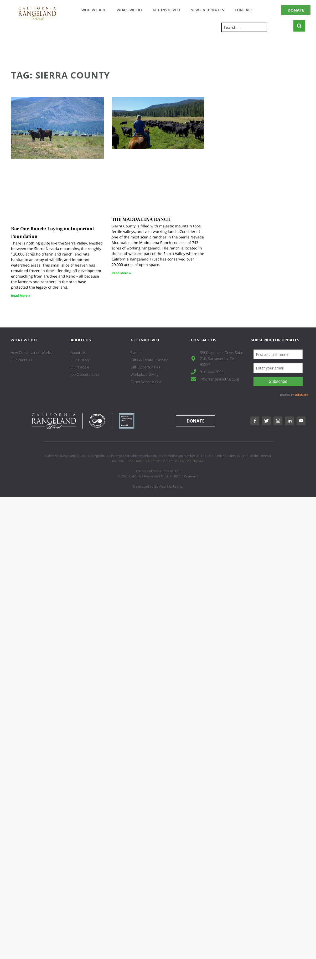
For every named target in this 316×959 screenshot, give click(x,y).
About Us (81, 339)
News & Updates (207, 9)
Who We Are (93, 9)
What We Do (129, 9)
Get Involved (166, 9)
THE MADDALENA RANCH (141, 219)
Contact (244, 9)
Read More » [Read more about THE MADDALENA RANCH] (121, 273)
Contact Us (203, 339)
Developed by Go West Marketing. (158, 486)
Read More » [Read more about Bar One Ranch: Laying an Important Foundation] (20, 295)
